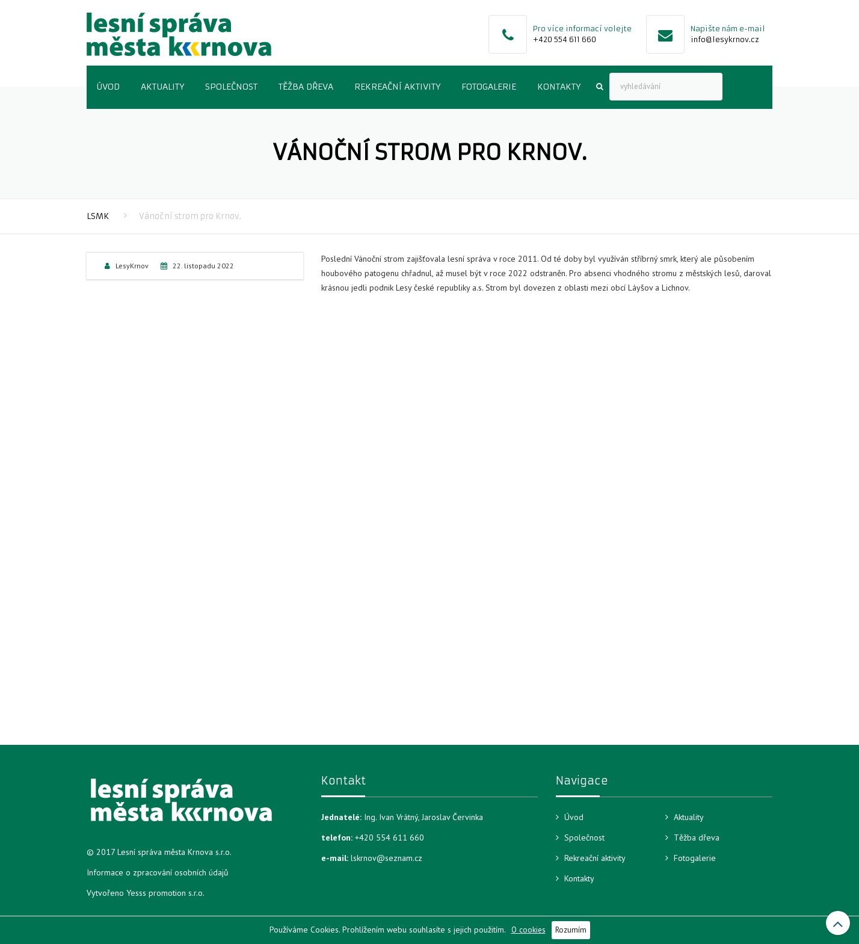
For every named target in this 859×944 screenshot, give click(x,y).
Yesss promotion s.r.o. (165, 892)
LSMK (98, 216)
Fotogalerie (488, 86)
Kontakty (558, 86)
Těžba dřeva (306, 86)
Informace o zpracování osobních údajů (158, 872)
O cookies (528, 929)
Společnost (231, 86)
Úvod (108, 86)
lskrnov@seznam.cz (386, 858)
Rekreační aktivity (397, 86)
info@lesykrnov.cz (725, 39)
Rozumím (571, 929)
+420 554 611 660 (564, 39)
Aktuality (162, 86)
